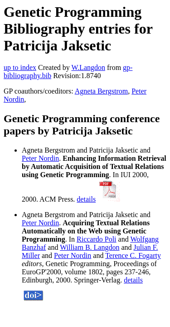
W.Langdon (88, 67)
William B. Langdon (89, 247)
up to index (20, 67)
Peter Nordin (40, 158)
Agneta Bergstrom (101, 91)
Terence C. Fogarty (133, 255)
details (86, 199)
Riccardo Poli (97, 239)
